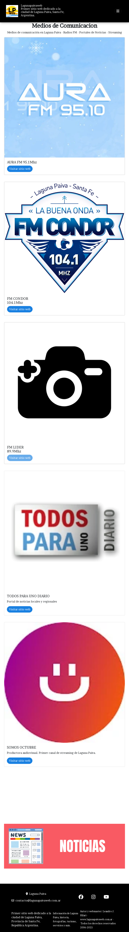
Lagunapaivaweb (31, 5)
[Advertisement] (64, 791)
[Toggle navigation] (118, 11)
